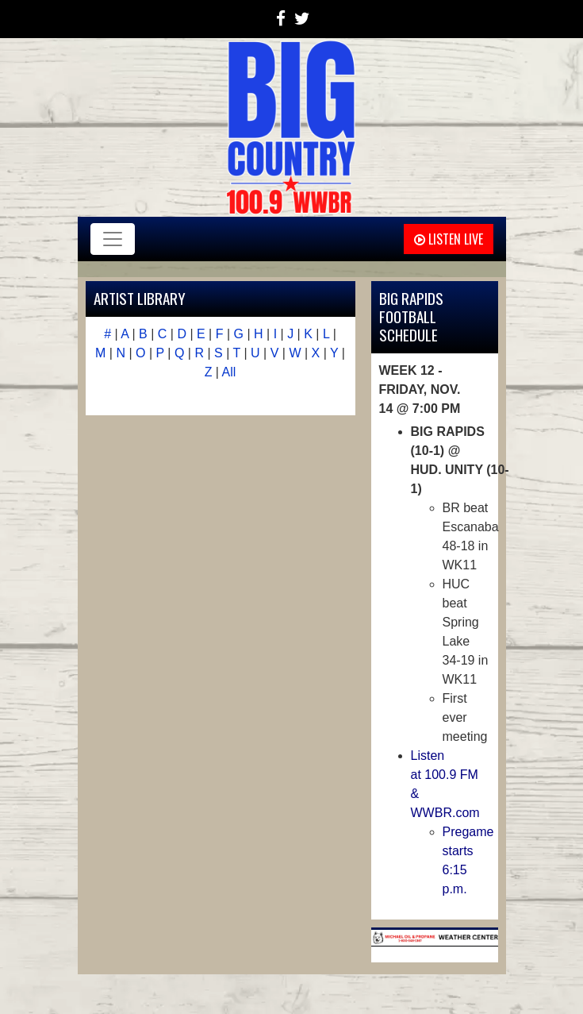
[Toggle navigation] (112, 239)
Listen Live (448, 239)
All (229, 372)
